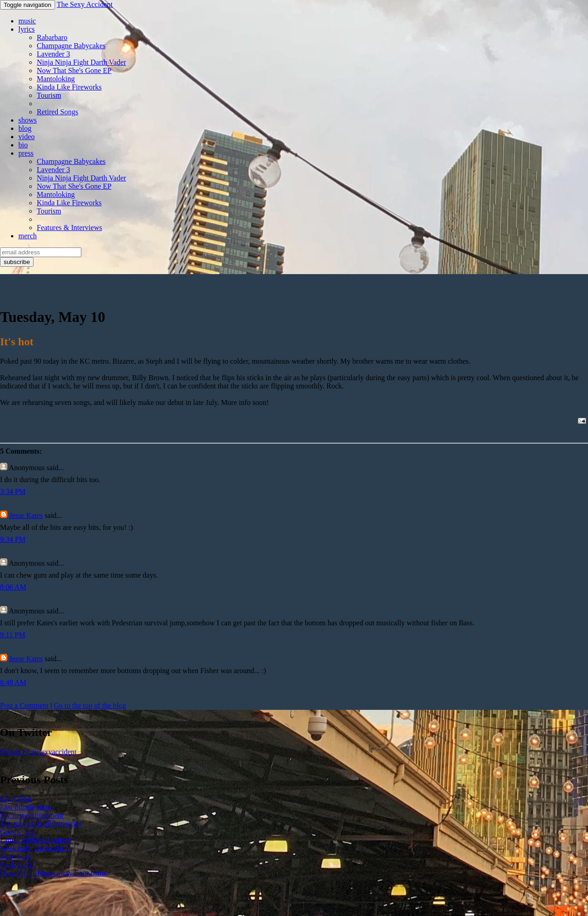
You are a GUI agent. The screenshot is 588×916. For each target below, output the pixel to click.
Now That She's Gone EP (74, 70)
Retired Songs (57, 112)
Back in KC (17, 865)
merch (27, 236)
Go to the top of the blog (90, 705)
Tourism (49, 95)
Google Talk (18, 832)
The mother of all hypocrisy (41, 823)
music (27, 21)
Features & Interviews (69, 227)
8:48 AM (13, 682)
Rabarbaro (52, 37)
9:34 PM (13, 539)
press (26, 153)
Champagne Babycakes (71, 46)
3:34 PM (13, 491)
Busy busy (15, 856)
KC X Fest (15, 799)
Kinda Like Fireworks (69, 87)
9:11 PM (12, 635)
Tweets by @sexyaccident (38, 752)
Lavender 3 (53, 54)
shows (27, 120)
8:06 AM (13, 587)
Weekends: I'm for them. (36, 848)
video (26, 136)
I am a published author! (36, 840)
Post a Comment (24, 705)
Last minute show (26, 807)
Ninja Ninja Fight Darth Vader (81, 62)
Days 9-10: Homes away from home (53, 873)
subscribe (17, 262)
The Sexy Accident (85, 4)
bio (23, 145)
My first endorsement (31, 815)
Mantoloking (56, 79)
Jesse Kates (26, 515)
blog (24, 128)
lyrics (26, 29)
